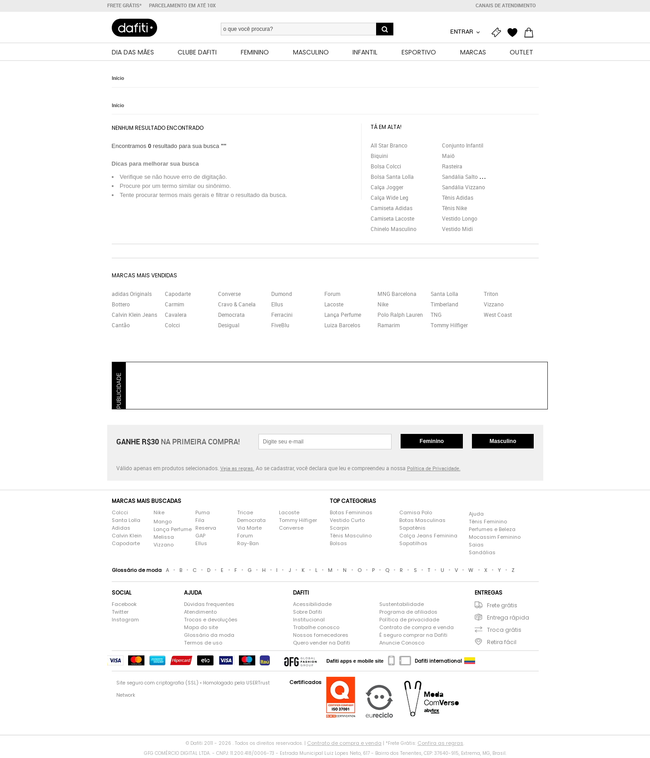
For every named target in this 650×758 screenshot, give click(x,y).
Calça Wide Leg (389, 198)
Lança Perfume (342, 316)
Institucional (309, 621)
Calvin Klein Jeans (134, 316)
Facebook (124, 605)
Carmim (174, 305)
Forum (332, 295)
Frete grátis (502, 606)
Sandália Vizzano (463, 188)
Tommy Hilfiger (449, 326)
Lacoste (333, 305)
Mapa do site (201, 628)
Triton (491, 295)
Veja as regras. (237, 469)
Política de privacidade (409, 621)
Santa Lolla (444, 295)
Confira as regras (440, 744)
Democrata (231, 316)
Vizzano (494, 305)
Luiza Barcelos (342, 326)
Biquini (379, 157)
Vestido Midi (457, 230)
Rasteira (452, 167)
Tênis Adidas (457, 198)
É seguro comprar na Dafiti (413, 636)
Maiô (448, 157)
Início (118, 79)
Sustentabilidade (401, 605)
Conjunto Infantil (462, 146)
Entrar (462, 31)
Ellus (277, 305)
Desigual (228, 326)
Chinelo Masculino (394, 230)
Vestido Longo (459, 219)
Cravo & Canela (237, 305)
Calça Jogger (387, 188)
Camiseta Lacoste (392, 219)
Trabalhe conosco (316, 628)
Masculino (503, 442)
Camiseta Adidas (391, 209)
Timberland (444, 305)
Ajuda (476, 515)
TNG (436, 316)
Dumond (281, 295)
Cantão (121, 326)
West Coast (498, 316)
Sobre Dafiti (307, 613)
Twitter (120, 613)
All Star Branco (389, 146)
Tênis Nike (454, 209)
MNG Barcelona (397, 295)
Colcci (172, 326)
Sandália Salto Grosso (469, 178)
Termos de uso (203, 644)
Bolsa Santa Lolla (392, 178)
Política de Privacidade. (434, 469)
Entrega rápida (508, 619)
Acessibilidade (312, 605)
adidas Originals (132, 295)
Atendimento (200, 613)
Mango (163, 523)
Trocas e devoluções (211, 621)
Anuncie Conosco (401, 644)
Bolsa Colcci (386, 167)
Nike (382, 305)
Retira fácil (501, 643)
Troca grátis (504, 631)
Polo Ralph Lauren (400, 316)
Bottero (121, 305)
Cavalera (176, 316)
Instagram (125, 621)
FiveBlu (280, 326)
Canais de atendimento (506, 5)
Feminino (432, 442)
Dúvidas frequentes (209, 605)
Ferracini (282, 316)
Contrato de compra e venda (416, 628)
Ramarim (388, 326)
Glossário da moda (209, 636)
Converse (229, 295)
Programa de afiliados (408, 613)
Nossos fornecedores (320, 636)
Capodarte (178, 295)
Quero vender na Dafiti (321, 644)
